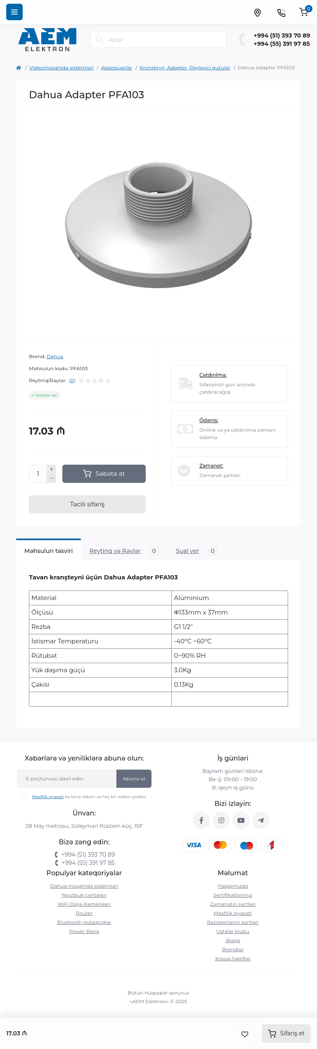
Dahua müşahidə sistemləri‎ (84, 886)
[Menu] (14, 12)
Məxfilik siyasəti (48, 796)
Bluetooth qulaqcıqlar (84, 922)
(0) (72, 380)
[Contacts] (281, 12)
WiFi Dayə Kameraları (84, 904)
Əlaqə (232, 940)
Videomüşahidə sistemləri (61, 67)
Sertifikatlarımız (232, 895)
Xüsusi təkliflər (233, 958)
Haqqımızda (233, 886)
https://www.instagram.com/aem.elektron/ (221, 820)
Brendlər (233, 949)
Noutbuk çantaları (84, 895)
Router (84, 913)
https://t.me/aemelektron (261, 820)
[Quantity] (38, 474)
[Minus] (51, 478)
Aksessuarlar (116, 67)
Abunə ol (134, 778)
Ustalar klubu (232, 931)
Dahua (55, 356)
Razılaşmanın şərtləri (232, 922)
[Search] (99, 39)
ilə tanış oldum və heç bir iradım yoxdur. (89, 797)
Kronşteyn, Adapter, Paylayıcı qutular (185, 67)
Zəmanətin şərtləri (233, 904)
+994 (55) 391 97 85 (282, 43)
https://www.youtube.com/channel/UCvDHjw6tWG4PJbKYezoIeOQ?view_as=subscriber (241, 820)
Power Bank (84, 931)
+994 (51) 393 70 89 (282, 35)
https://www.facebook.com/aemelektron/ (201, 820)
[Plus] (51, 469)
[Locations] (257, 12)
